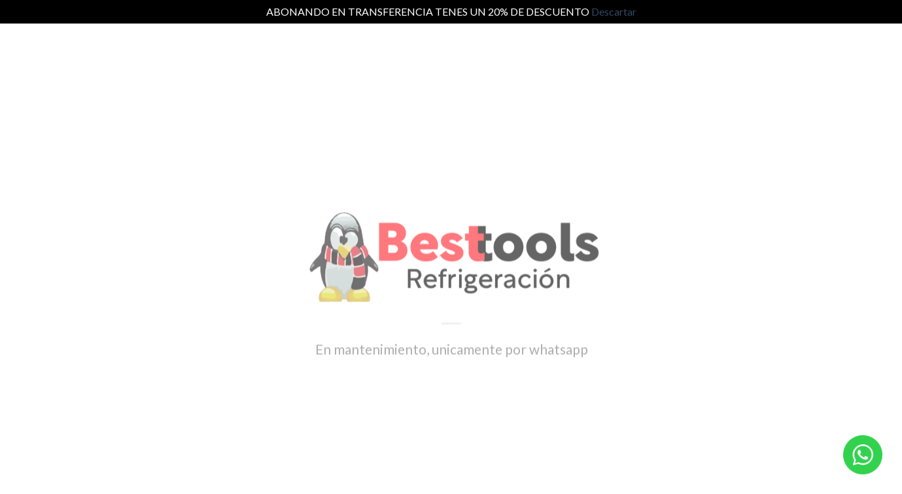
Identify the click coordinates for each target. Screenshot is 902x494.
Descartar (613, 11)
